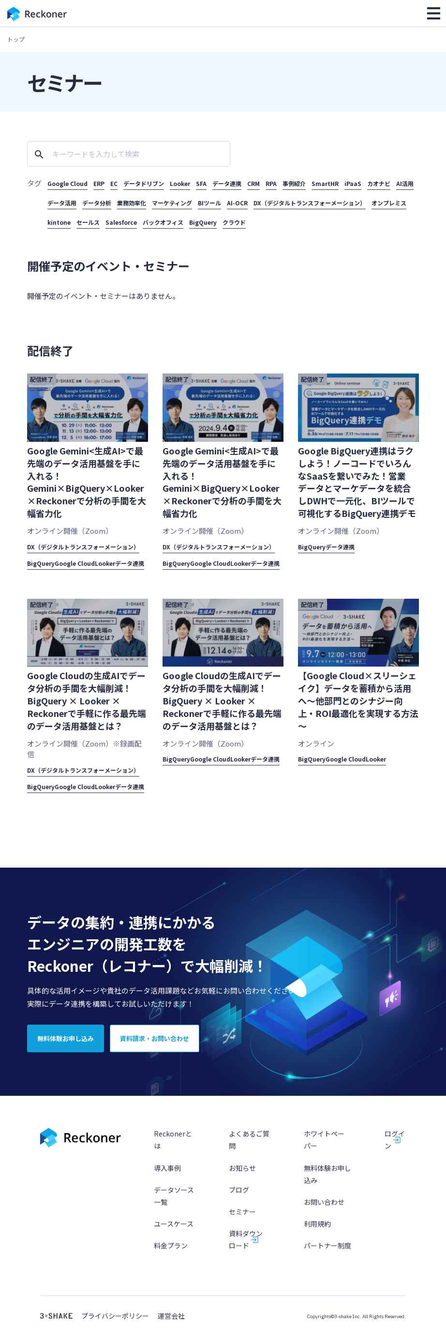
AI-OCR (237, 203)
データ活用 (61, 203)
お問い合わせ (324, 1208)
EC (114, 183)
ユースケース (173, 1230)
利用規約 (317, 1230)
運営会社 (171, 1322)
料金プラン (171, 1252)
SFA (201, 183)
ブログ (239, 1196)
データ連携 (226, 183)
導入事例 (167, 1174)
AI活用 (405, 183)
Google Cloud (67, 183)
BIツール (209, 203)
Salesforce (121, 222)
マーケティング (172, 203)
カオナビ (378, 183)
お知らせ (242, 1174)
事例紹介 (294, 183)
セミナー (242, 1218)
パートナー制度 (327, 1252)
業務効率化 (131, 203)
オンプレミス (389, 203)
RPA (271, 183)
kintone (59, 222)
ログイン (395, 1146)
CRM (253, 183)
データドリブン (143, 183)
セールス (88, 222)
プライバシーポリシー (115, 1322)
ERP (98, 183)
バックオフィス (163, 222)
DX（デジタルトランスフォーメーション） (309, 203)
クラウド (234, 222)
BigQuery (203, 222)
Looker (180, 183)
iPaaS (352, 183)
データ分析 (96, 203)
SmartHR (325, 183)
